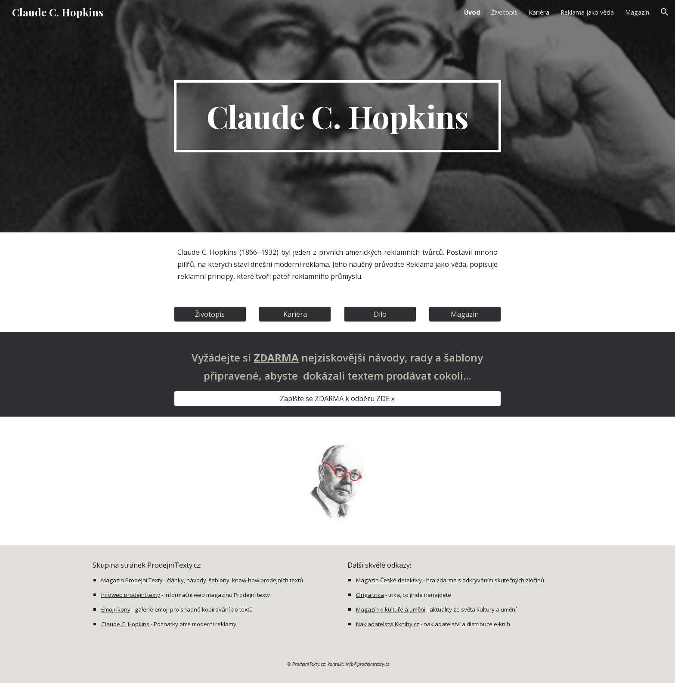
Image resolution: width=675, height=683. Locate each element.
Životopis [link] (504, 12)
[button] (664, 12)
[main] (337, 116)
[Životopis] (210, 314)
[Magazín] (465, 314)
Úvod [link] (472, 12)
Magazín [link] (637, 12)
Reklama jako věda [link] (587, 12)
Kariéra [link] (539, 12)
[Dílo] (380, 314)
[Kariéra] (295, 314)
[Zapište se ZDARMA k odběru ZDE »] (337, 398)
